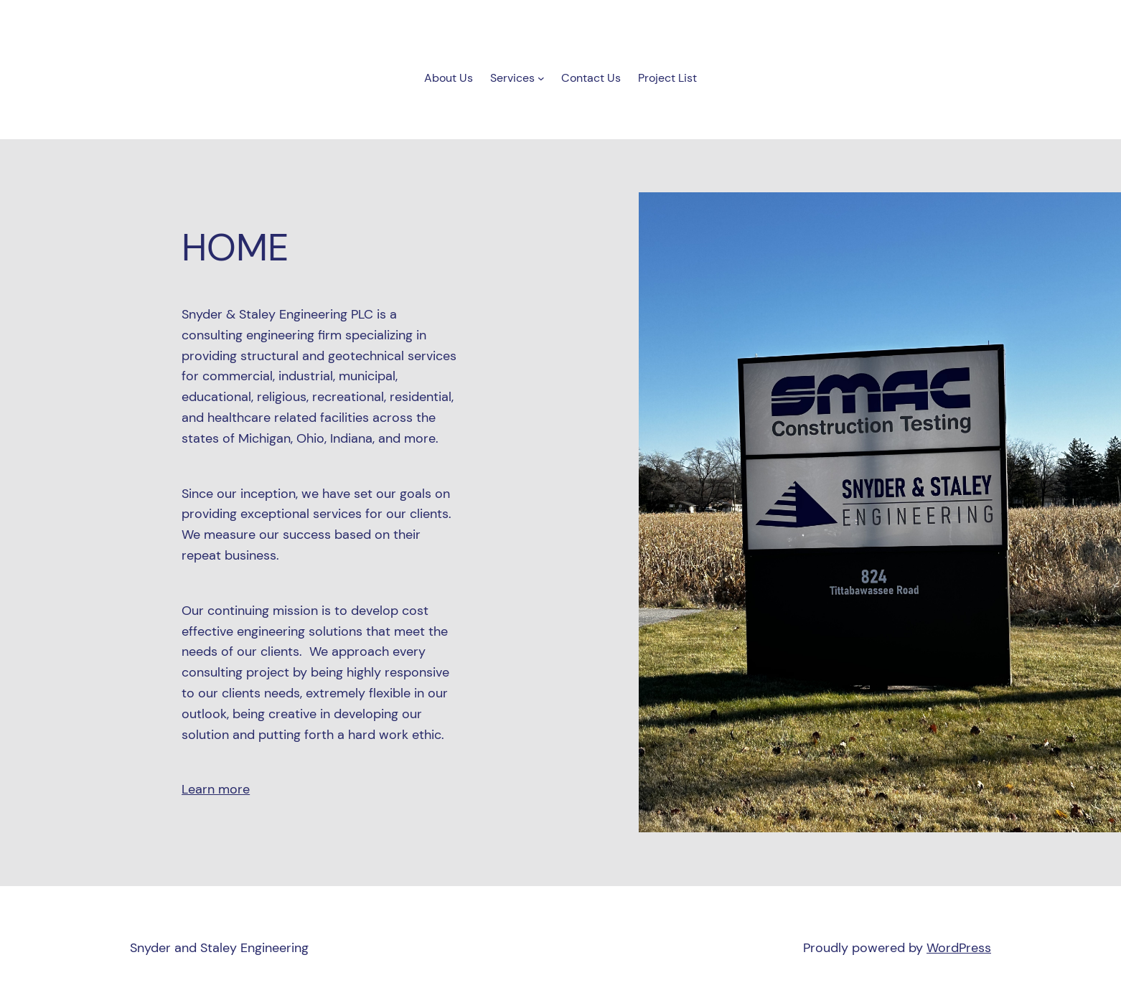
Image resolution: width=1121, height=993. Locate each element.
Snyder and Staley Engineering (219, 947)
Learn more (216, 789)
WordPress (959, 947)
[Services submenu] (541, 78)
